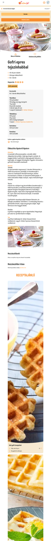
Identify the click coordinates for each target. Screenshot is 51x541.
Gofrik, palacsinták (12, 86)
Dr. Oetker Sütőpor (27, 110)
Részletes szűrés (25, 20)
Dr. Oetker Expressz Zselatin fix (23, 122)
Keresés (25, 14)
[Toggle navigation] (3, 2)
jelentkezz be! (23, 267)
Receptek (47, 8)
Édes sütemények (13, 142)
